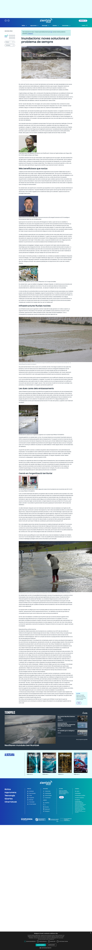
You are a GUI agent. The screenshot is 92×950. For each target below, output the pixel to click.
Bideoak (30, 799)
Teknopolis (10, 712)
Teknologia (10, 795)
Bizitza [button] (24, 25)
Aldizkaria (83, 20)
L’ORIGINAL (30, 33)
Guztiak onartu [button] (40, 944)
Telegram (46, 811)
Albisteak (30, 791)
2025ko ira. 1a (60, 774)
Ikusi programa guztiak (81, 739)
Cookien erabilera (79, 797)
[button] (6, 20)
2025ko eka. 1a (76, 774)
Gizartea (9, 798)
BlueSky (46, 807)
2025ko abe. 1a (45, 774)
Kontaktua (77, 799)
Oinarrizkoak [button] (66, 25)
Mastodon (46, 809)
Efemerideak (47, 795)
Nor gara (77, 791)
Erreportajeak (31, 804)
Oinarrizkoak (11, 802)
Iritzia (29, 795)
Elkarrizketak (31, 793)
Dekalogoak (47, 793)
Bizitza (8, 789)
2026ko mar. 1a (30, 774)
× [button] (90, 932)
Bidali (79, 703)
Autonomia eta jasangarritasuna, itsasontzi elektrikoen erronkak (66, 724)
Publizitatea (78, 793)
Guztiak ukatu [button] (51, 944)
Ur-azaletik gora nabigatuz (66, 730)
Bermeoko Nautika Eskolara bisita (66, 717)
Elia (51, 31)
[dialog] (46, 941)
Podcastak (30, 802)
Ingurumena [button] (34, 25)
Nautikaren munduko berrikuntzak (22, 745)
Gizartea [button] (56, 25)
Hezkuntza (46, 791)
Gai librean (47, 797)
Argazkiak (30, 797)
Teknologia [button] (45, 25)
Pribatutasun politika (80, 795)
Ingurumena (10, 792)
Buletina (84, 25)
